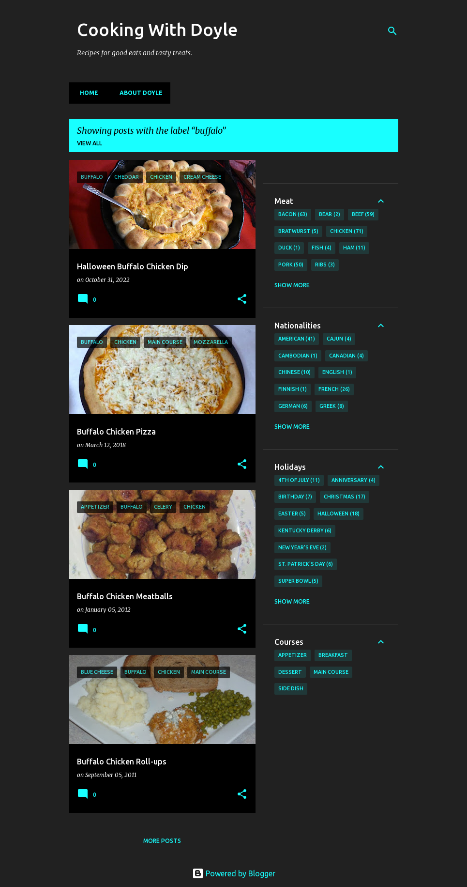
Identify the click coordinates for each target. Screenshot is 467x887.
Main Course (331, 672)
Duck (289, 248)
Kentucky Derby (305, 531)
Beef (363, 214)
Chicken (346, 231)
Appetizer (292, 655)
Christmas (344, 497)
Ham (354, 248)
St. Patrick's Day (305, 564)
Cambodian (298, 356)
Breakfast (333, 655)
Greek (331, 406)
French (334, 389)
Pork (291, 265)
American (297, 339)
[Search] (392, 31)
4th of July (299, 480)
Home (86, 93)
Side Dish (290, 688)
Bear (329, 214)
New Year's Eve (302, 548)
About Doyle (138, 93)
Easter (292, 514)
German (293, 406)
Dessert (290, 672)
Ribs (325, 265)
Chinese (294, 372)
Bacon (293, 214)
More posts (162, 841)
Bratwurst (298, 231)
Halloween (338, 514)
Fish (321, 248)
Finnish (292, 389)
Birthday (295, 497)
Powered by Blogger (233, 873)
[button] (242, 299)
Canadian (346, 356)
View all (89, 143)
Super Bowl (298, 581)
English (337, 372)
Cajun (339, 339)
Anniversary (353, 480)
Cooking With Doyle (157, 29)
